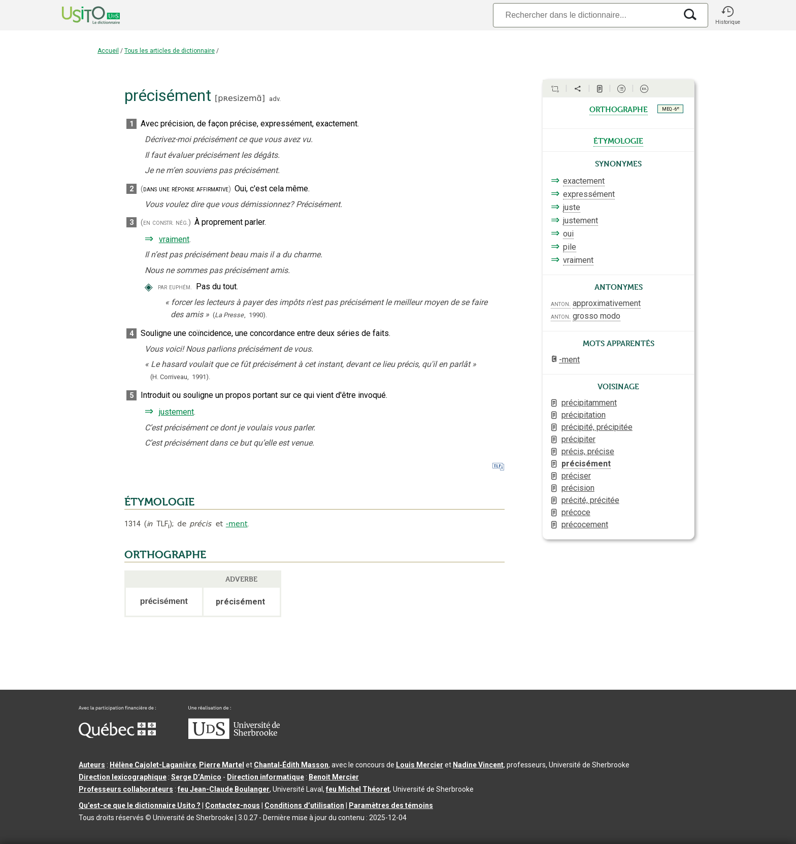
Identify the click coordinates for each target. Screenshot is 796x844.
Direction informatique (265, 777)
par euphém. (175, 287)
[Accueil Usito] (79, 15)
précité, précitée (590, 500)
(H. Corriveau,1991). (180, 377)
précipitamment (589, 403)
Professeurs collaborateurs (126, 789)
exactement (584, 181)
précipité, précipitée (597, 427)
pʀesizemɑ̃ (239, 98)
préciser (576, 476)
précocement (584, 524)
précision (577, 488)
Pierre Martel (221, 765)
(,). (240, 315)
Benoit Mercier (334, 777)
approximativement (607, 303)
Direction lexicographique (123, 777)
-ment (237, 524)
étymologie (618, 140)
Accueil (108, 50)
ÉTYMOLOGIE (159, 502)
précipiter (578, 439)
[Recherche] (585, 15)
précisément (586, 463)
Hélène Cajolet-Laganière (153, 765)
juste (571, 207)
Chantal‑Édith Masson (291, 765)
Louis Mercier (419, 765)
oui (568, 234)
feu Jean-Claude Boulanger (224, 789)
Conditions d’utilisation (304, 805)
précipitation (583, 415)
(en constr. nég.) (166, 222)
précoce (575, 512)
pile (569, 247)
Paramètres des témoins (391, 805)
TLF (158, 524)
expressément (589, 194)
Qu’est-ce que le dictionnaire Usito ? (140, 805)
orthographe (618, 109)
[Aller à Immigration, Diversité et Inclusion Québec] (117, 735)
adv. (275, 99)
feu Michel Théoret (358, 789)
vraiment (174, 239)
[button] (727, 15)
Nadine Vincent (478, 765)
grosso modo (596, 316)
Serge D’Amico (196, 777)
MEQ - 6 (670, 109)
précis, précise (587, 451)
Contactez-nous (232, 805)
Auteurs (92, 765)
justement (176, 412)
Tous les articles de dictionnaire (169, 50)
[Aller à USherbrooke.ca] (234, 736)
